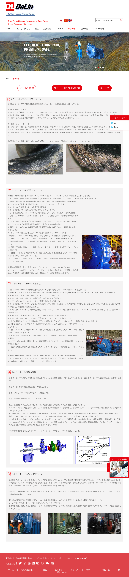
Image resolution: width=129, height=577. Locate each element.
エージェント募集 (119, 459)
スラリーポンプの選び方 (67, 88)
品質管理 (47, 29)
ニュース (59, 29)
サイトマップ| (55, 558)
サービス (105, 88)
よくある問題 (27, 88)
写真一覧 (84, 29)
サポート (72, 29)
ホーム (9, 29)
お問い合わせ (98, 29)
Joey (115, 123)
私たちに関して (23, 29)
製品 (37, 29)
